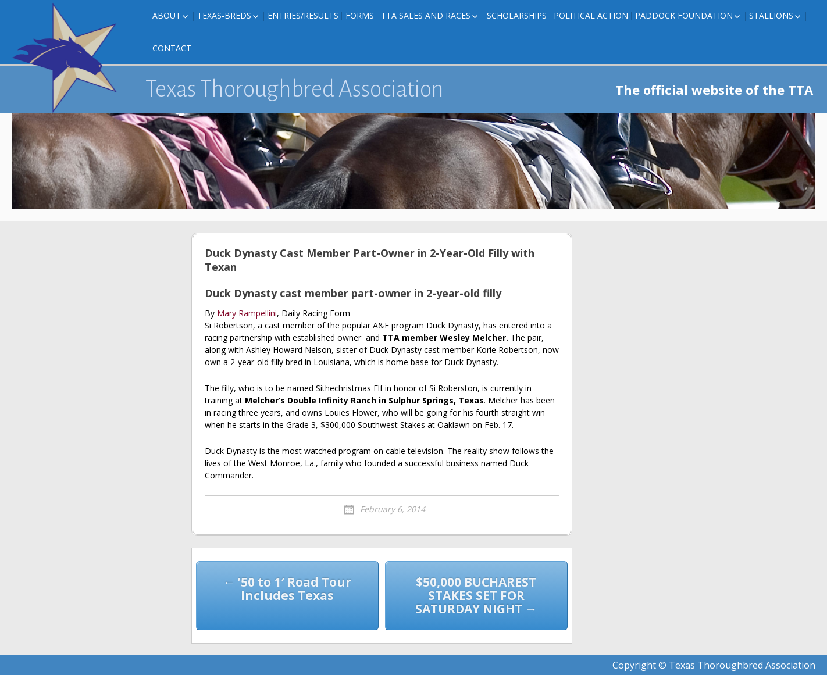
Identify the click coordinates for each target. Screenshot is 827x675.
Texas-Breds (224, 15)
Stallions (771, 15)
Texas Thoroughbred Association (294, 89)
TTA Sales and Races (425, 15)
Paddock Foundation (684, 15)
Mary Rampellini (247, 313)
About (166, 15)
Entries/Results (303, 15)
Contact (171, 47)
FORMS (359, 15)
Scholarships (517, 15)
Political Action (591, 15)
